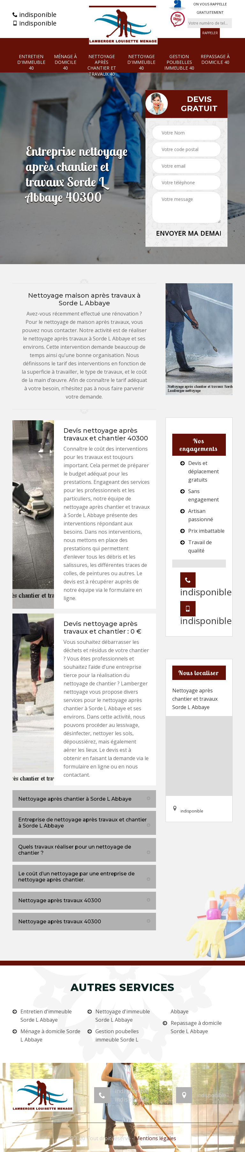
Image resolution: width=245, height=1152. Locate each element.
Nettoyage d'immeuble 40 (141, 62)
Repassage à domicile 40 (215, 59)
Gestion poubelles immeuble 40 (179, 62)
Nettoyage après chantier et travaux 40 (101, 65)
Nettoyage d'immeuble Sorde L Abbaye (122, 1015)
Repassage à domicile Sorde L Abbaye (196, 1027)
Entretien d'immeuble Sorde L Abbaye (46, 1015)
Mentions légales (155, 1138)
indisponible (34, 15)
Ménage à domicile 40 (65, 62)
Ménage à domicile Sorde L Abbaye (50, 1035)
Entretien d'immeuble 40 (31, 62)
